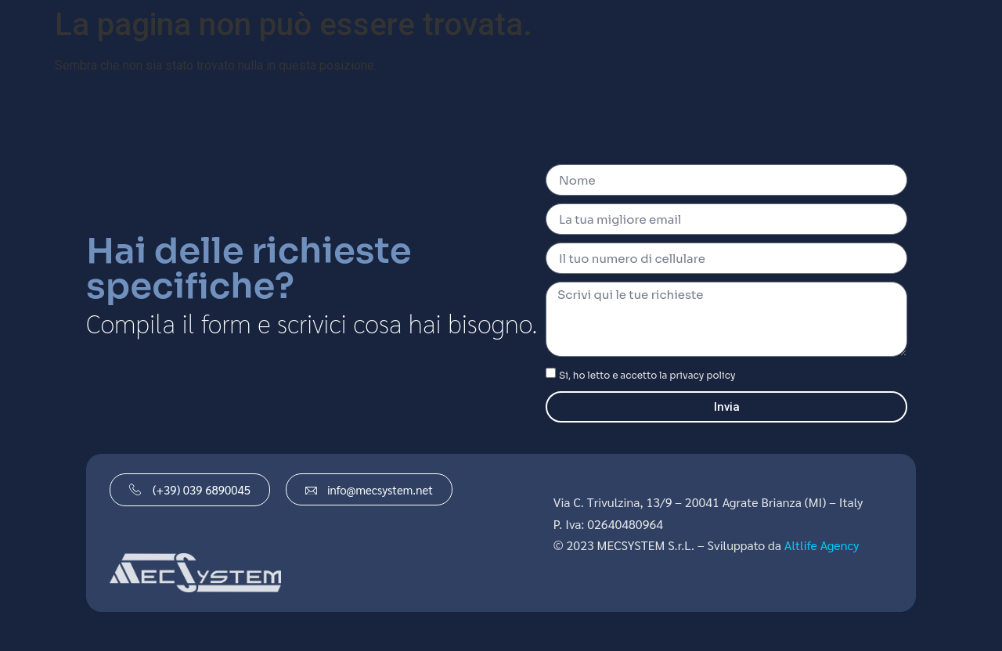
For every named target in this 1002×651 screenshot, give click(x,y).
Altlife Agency (822, 545)
